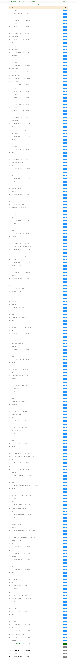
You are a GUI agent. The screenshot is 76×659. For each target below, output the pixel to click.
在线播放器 (33, 1)
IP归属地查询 (65, 1)
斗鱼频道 (28, 1)
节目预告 (19, 1)
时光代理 (14, 1)
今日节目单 (38, 4)
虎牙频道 (23, 1)
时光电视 (10, 1)
